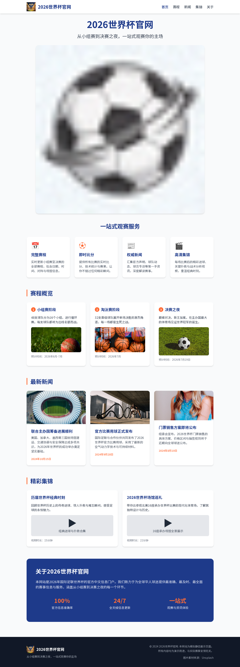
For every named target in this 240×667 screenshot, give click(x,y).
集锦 (199, 6)
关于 (210, 6)
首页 (165, 6)
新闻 (187, 6)
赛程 (176, 6)
